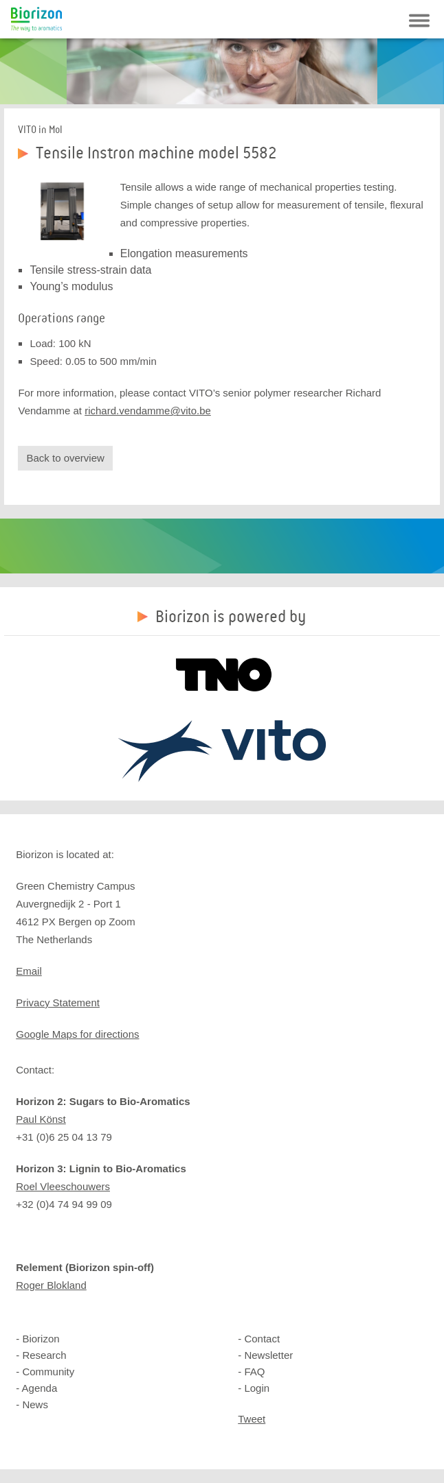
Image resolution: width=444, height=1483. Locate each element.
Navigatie (419, 20)
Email (29, 971)
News (35, 1404)
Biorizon (36, 19)
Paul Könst (41, 1119)
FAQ (254, 1371)
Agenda (40, 1388)
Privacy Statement (58, 1002)
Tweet (251, 1419)
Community (48, 1371)
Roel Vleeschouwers (63, 1186)
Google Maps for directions (77, 1034)
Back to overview (65, 458)
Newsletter (268, 1355)
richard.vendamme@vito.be (148, 410)
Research (44, 1355)
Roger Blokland (51, 1285)
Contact (262, 1338)
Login (256, 1388)
